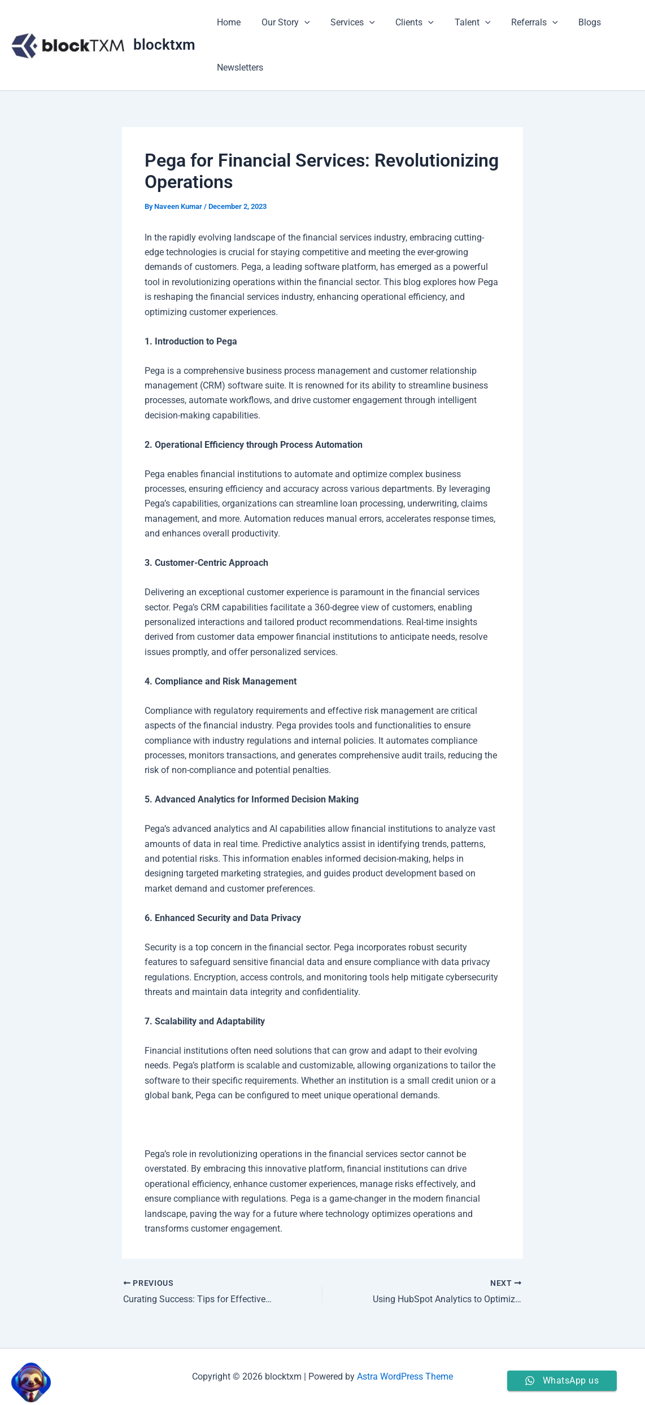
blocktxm (164, 44)
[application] (300, 22)
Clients (405, 22)
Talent (461, 22)
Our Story (282, 22)
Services (346, 22)
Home (227, 22)
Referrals (519, 22)
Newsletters (239, 67)
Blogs (572, 22)
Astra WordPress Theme (405, 1376)
